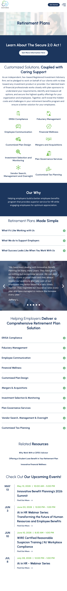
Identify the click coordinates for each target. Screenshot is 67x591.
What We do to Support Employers (20, 251)
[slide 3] (36, 315)
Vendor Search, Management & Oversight (25, 428)
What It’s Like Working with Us (18, 241)
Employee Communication (16, 368)
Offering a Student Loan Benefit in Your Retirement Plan (33, 469)
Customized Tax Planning (16, 438)
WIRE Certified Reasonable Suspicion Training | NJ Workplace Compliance (37, 557)
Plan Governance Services (16, 418)
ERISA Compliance (12, 348)
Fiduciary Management (14, 358)
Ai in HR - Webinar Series (35, 579)
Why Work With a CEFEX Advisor (33, 463)
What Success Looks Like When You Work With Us (28, 261)
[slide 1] (30, 315)
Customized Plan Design (15, 388)
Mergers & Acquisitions (14, 398)
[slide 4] (39, 315)
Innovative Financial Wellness (33, 475)
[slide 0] (27, 315)
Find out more (25, 511)
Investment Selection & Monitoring (21, 408)
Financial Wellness (11, 378)
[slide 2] (33, 315)
